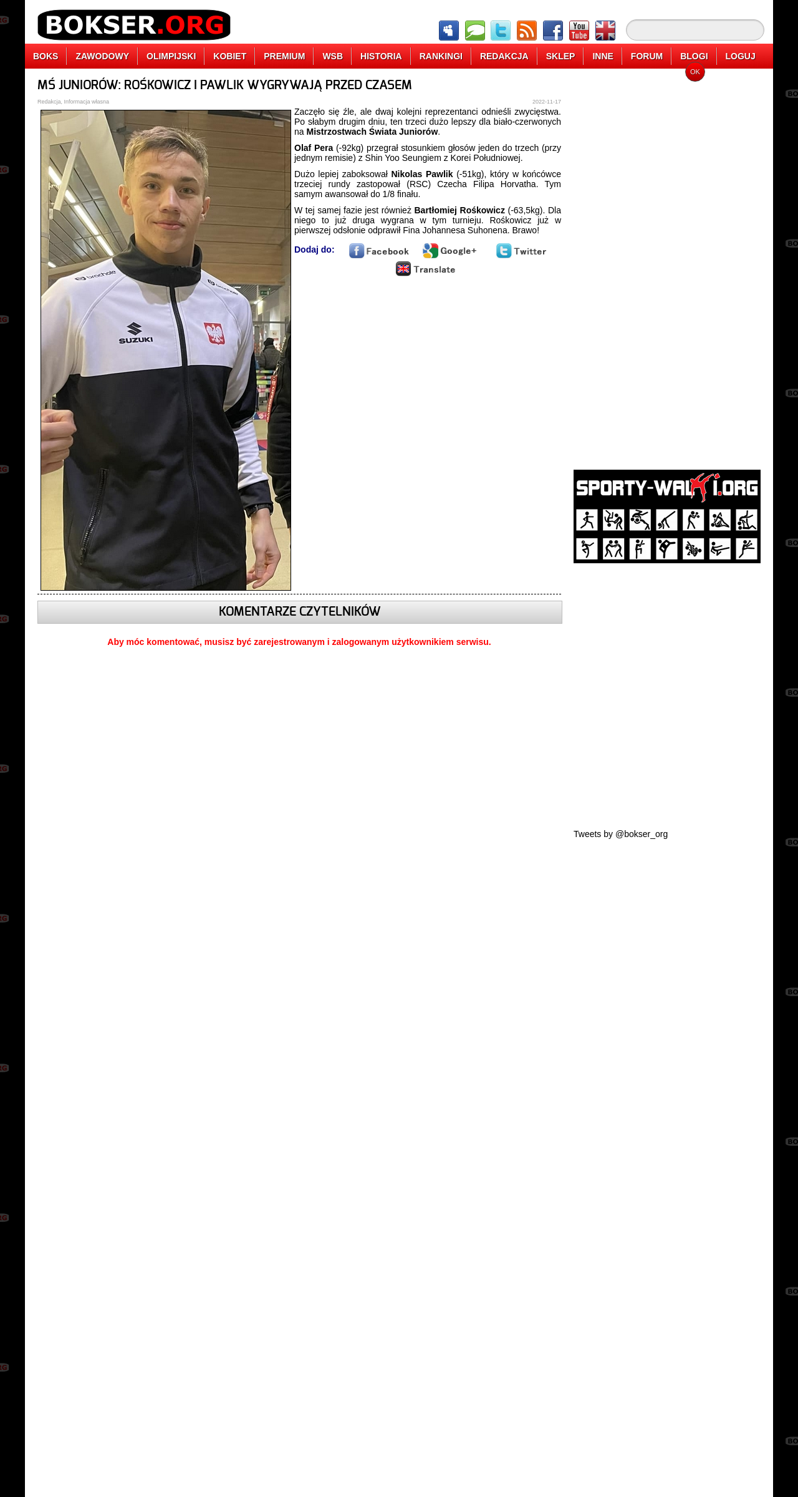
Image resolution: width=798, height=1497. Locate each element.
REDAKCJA (504, 56)
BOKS (45, 56)
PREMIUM (284, 56)
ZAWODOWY (102, 56)
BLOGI (694, 56)
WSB (332, 56)
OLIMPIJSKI (171, 56)
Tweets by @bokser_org (621, 834)
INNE (602, 56)
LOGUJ (741, 56)
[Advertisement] (667, 265)
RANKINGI (441, 56)
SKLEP (560, 56)
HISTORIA (381, 56)
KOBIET (229, 56)
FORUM (647, 56)
